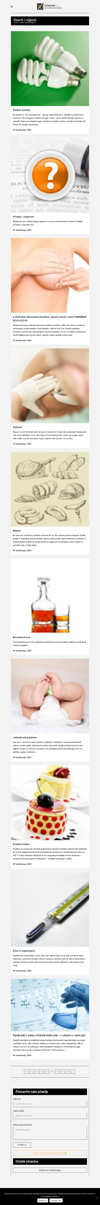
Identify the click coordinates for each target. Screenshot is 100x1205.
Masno (17, 530)
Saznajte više (56, 1200)
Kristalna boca (21, 637)
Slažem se (43, 1200)
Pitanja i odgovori (23, 216)
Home (16, 23)
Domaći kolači (21, 844)
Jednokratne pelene (25, 737)
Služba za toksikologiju (50, 1170)
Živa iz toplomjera (24, 950)
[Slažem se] (96, 1198)
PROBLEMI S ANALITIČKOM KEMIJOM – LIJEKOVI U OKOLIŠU (49, 1035)
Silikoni (17, 427)
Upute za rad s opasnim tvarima (50, 1153)
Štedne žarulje (21, 110)
